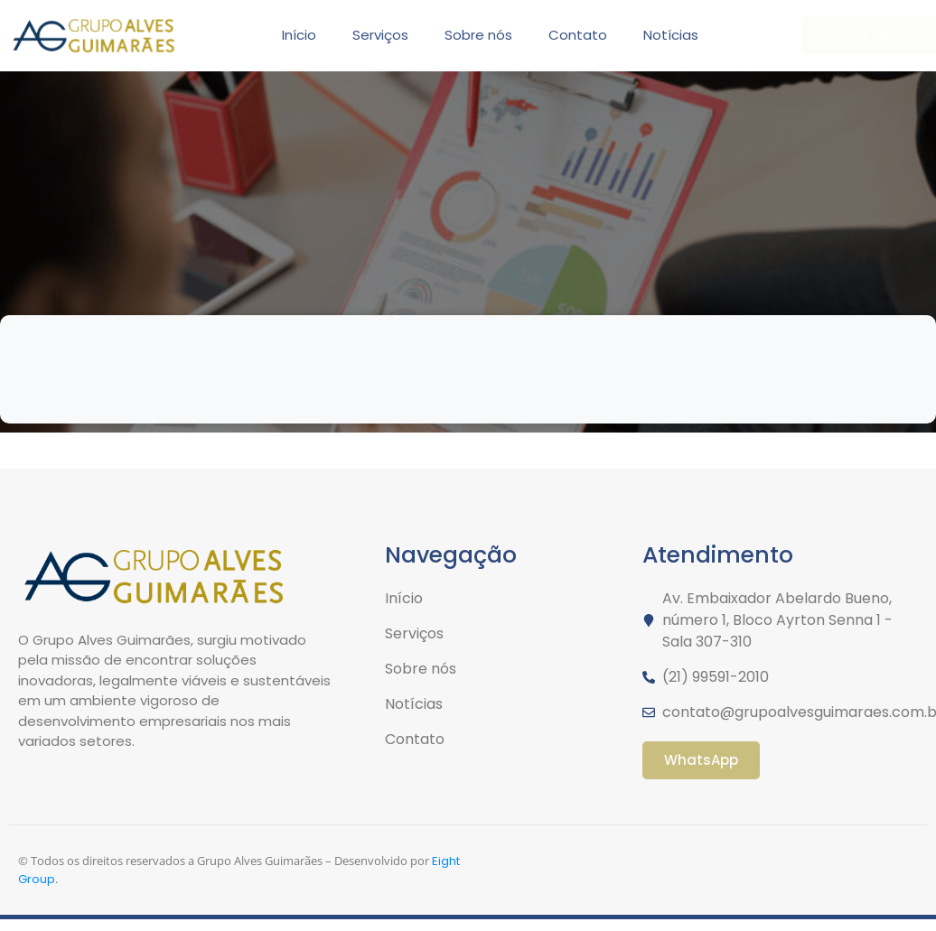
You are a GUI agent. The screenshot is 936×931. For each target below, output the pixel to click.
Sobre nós (478, 34)
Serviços (380, 34)
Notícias (670, 34)
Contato (577, 34)
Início (299, 34)
